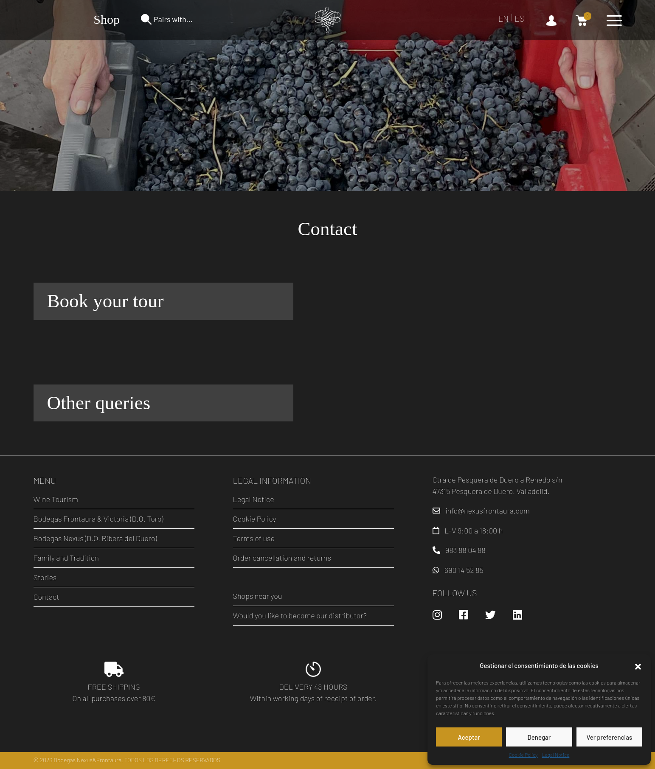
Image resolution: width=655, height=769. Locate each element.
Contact (46, 596)
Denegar (539, 737)
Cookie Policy (523, 755)
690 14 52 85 (463, 570)
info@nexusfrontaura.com (487, 510)
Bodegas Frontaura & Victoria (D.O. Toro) (98, 518)
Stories (45, 577)
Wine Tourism (56, 499)
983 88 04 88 (465, 550)
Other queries (99, 402)
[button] (638, 665)
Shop (106, 19)
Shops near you (257, 596)
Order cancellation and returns (282, 557)
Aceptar (469, 737)
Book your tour (105, 301)
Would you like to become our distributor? (300, 615)
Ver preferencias (609, 737)
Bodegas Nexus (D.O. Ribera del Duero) (95, 538)
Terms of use (254, 538)
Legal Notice (556, 755)
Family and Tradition (66, 557)
